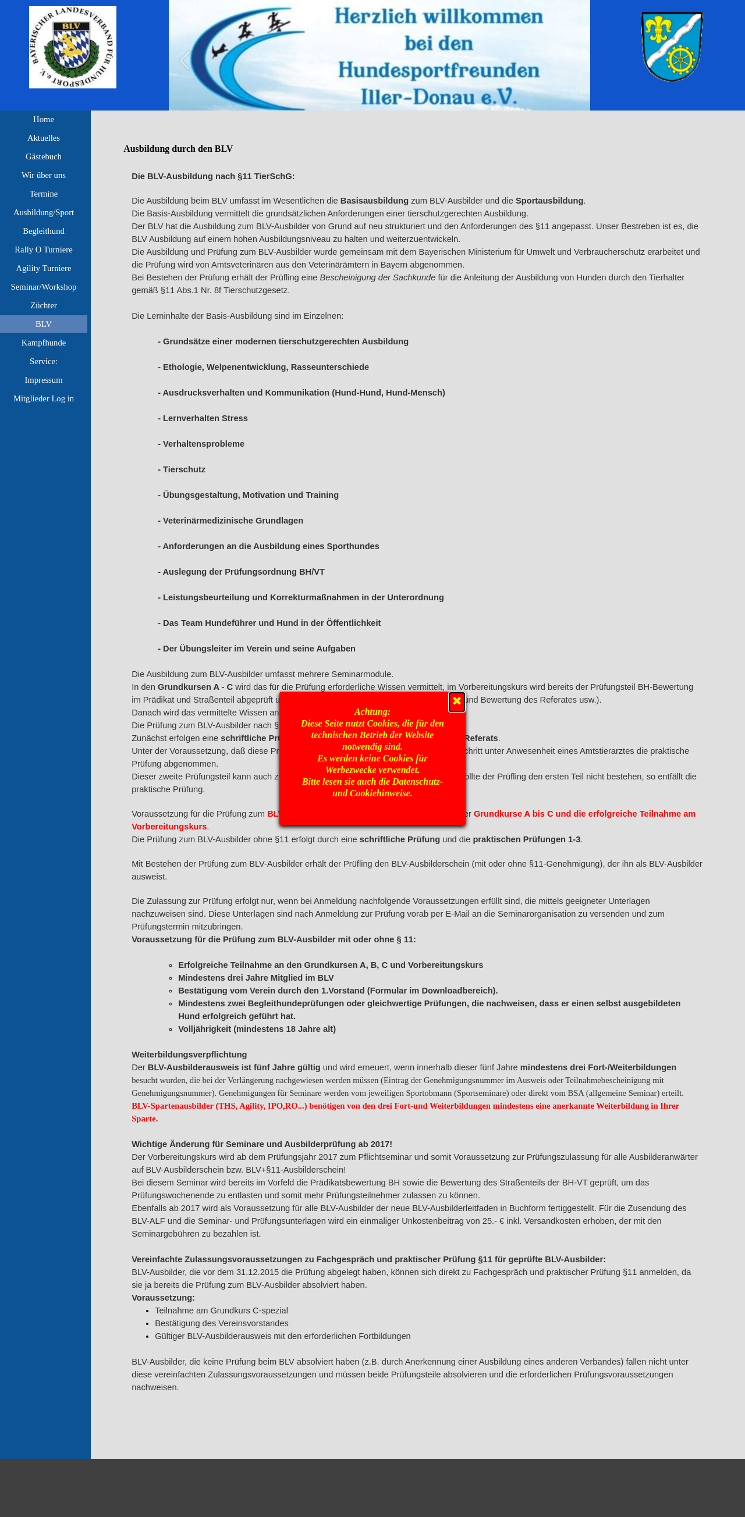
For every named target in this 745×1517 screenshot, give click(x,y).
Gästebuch (44, 156)
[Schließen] (457, 702)
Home (43, 119)
